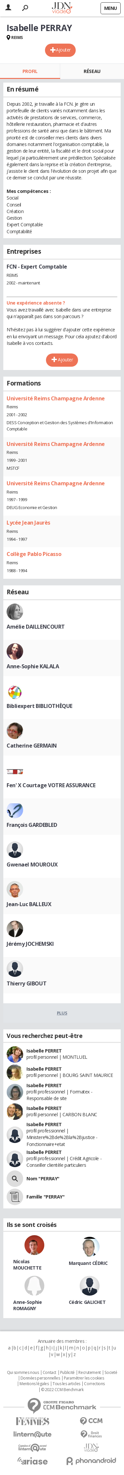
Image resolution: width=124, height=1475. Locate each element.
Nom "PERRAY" (43, 1178)
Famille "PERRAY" (45, 1197)
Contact (49, 1372)
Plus (62, 1013)
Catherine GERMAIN (32, 745)
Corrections (94, 1384)
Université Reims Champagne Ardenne (56, 398)
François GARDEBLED (32, 825)
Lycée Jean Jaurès (28, 522)
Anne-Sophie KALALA (33, 666)
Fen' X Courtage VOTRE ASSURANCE (51, 785)
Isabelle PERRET (44, 1051)
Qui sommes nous (23, 1372)
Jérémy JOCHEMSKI (30, 943)
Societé (110, 1372)
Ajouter (63, 50)
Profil (29, 71)
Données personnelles (40, 1378)
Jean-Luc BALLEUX (29, 904)
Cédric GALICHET (87, 1302)
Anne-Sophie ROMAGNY (27, 1305)
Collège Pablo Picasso (34, 554)
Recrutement (89, 1372)
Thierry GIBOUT (26, 983)
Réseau (92, 71)
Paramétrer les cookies (84, 1378)
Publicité (67, 1372)
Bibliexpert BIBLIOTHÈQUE (39, 706)
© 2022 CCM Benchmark (62, 1389)
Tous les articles (66, 1384)
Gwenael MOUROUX (32, 864)
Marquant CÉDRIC (88, 1263)
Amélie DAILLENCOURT (36, 626)
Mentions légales (34, 1384)
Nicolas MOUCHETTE (27, 1264)
